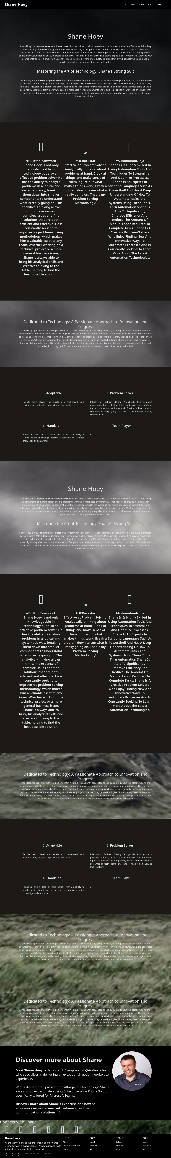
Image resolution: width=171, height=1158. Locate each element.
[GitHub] (13, 1154)
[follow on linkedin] (35, 1129)
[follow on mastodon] (63, 1129)
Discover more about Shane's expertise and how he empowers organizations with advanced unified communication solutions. (56, 1108)
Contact (66, 1149)
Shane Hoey (16, 4)
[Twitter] (19, 1154)
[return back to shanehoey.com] (125, 4)
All (91, 1149)
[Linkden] (7, 1154)
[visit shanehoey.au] (7, 1129)
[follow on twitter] (49, 1129)
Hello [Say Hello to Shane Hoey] (133, 4)
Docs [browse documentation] (150, 4)
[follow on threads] (77, 1129)
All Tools (119, 1149)
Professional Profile (71, 1145)
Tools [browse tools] (159, 4)
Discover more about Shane (59, 1059)
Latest (92, 1142)
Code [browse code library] (141, 4)
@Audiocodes (95, 1070)
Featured (93, 1145)
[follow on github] (21, 1129)
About (65, 1142)
